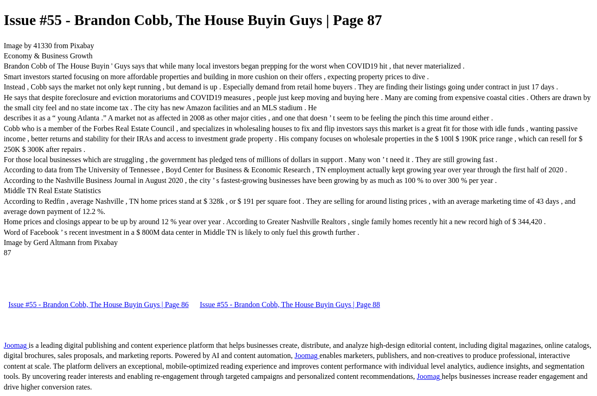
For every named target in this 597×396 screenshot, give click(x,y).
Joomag (16, 345)
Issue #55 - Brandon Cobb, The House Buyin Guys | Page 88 (290, 304)
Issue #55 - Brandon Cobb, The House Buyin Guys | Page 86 (98, 304)
